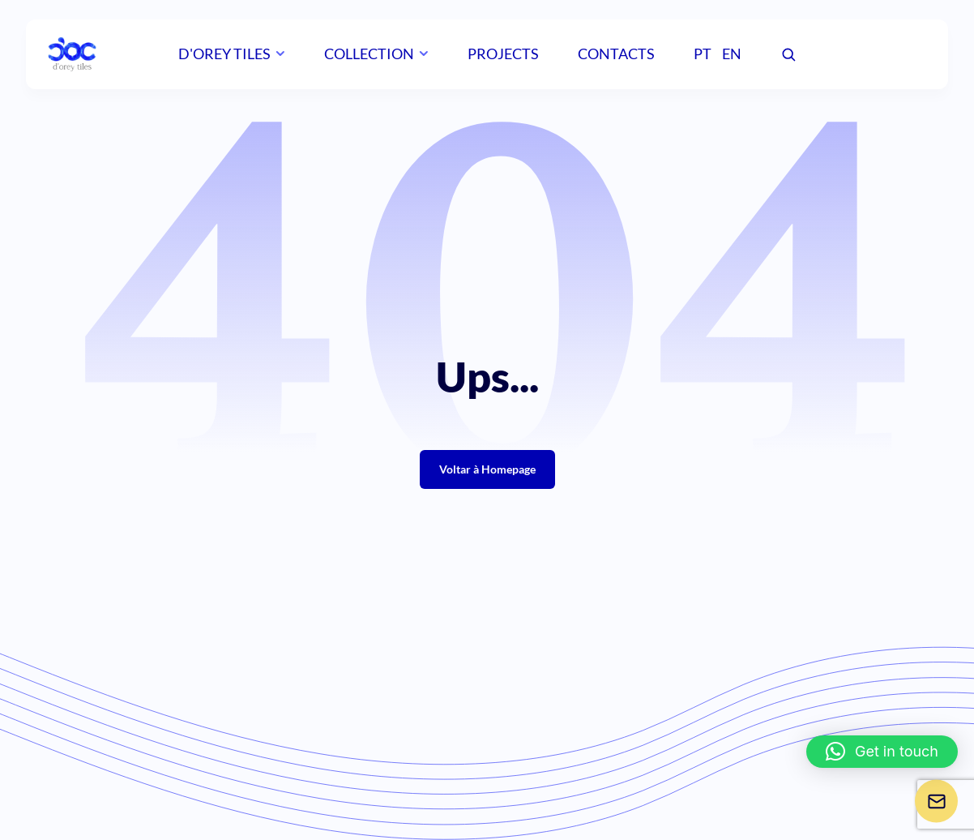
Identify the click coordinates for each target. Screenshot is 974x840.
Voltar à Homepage (487, 469)
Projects (503, 53)
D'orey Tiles (224, 53)
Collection (369, 53)
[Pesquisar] (788, 55)
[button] (882, 751)
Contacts (616, 53)
